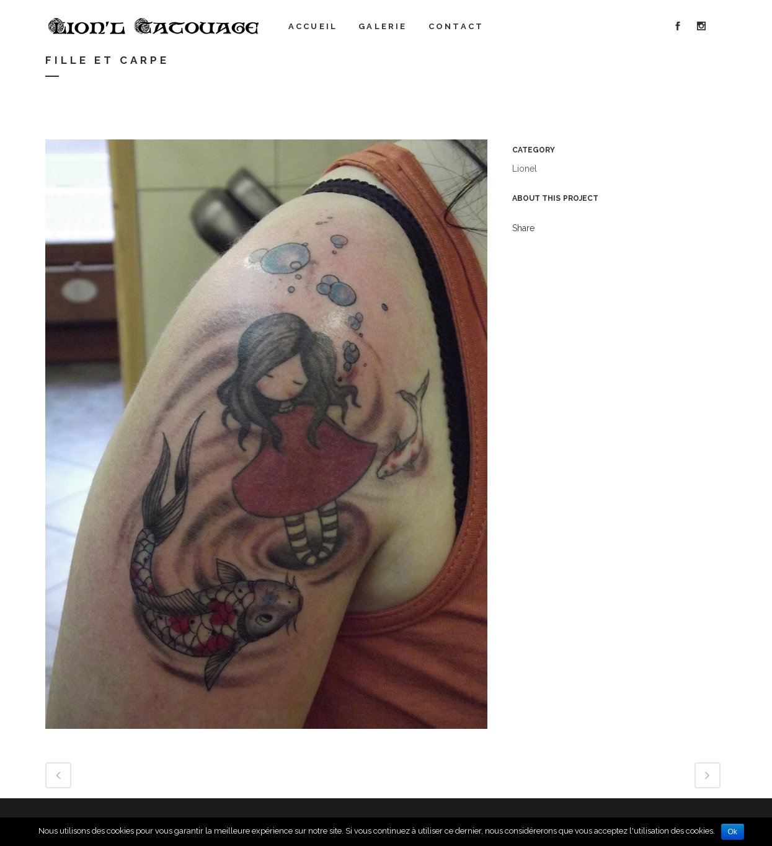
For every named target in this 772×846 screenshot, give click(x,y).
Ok (732, 831)
